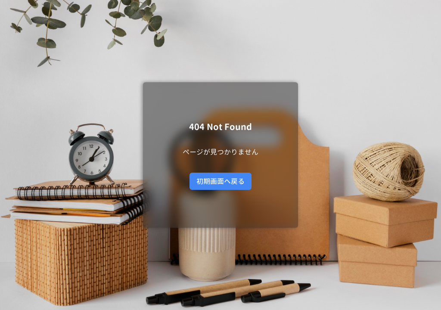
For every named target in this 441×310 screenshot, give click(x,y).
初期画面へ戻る (220, 181)
